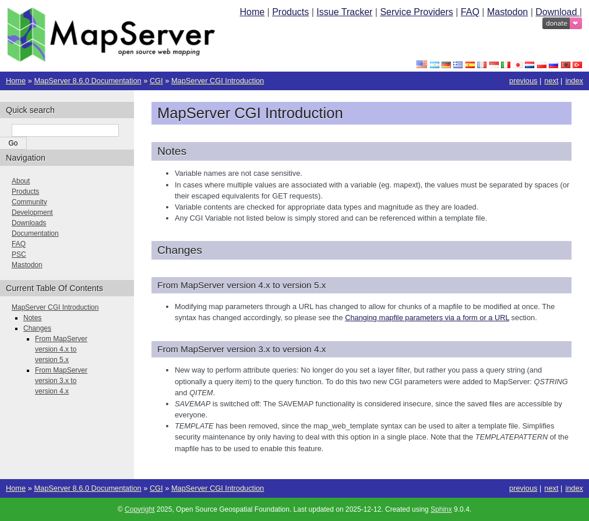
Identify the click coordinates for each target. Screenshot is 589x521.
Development (32, 212)
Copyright (139, 509)
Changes (37, 328)
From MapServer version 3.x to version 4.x (61, 380)
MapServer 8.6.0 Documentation (87, 80)
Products (290, 12)
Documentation (35, 233)
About (21, 181)
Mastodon (507, 12)
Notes (32, 318)
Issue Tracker (344, 12)
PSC (19, 254)
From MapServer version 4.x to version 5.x (61, 349)
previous (523, 80)
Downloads (29, 223)
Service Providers (416, 12)
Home (251, 12)
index (574, 80)
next (551, 80)
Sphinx (441, 509)
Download (557, 12)
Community (29, 202)
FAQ (470, 12)
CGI (156, 80)
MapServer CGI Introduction (217, 80)
